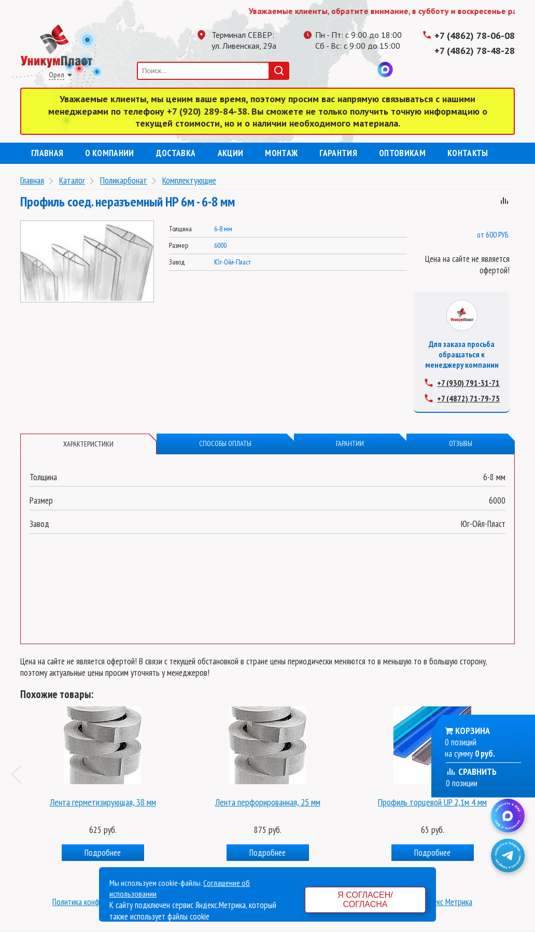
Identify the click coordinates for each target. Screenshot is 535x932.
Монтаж (281, 153)
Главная (47, 153)
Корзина (472, 730)
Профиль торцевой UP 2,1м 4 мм (432, 802)
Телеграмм (323, 69)
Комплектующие (189, 180)
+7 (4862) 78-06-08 (474, 35)
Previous (20, 774)
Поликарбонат (123, 180)
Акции (231, 153)
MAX (385, 69)
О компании (109, 153)
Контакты (467, 153)
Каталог (72, 180)
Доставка (176, 153)
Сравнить (471, 771)
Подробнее (103, 852)
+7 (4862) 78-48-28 (474, 51)
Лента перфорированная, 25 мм (267, 802)
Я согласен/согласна (364, 900)
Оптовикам (402, 153)
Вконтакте (364, 69)
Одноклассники (343, 69)
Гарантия (338, 153)
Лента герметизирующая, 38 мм (103, 802)
